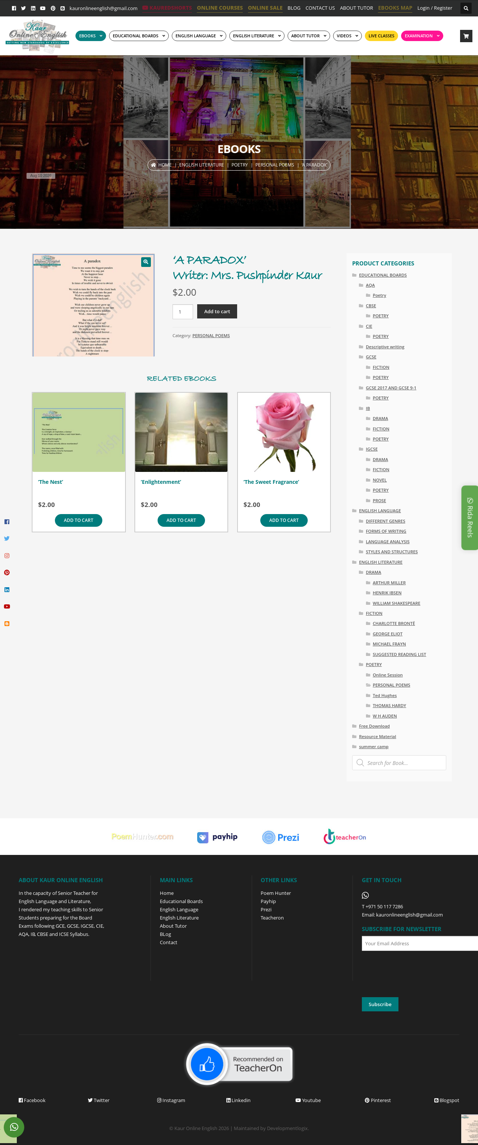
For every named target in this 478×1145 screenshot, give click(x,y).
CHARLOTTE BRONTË (394, 623)
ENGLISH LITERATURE (201, 165)
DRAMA (380, 418)
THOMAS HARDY (389, 705)
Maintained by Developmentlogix (271, 1128)
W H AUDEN (385, 716)
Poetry (379, 295)
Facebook (32, 1100)
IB (368, 408)
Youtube (308, 1100)
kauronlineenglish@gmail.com (103, 8)
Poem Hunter (276, 893)
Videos (344, 35)
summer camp (373, 746)
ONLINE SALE (265, 7)
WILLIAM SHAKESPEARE (396, 603)
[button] (146, 262)
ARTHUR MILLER (389, 582)
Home (165, 165)
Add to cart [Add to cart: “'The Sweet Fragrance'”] (284, 520)
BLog (165, 934)
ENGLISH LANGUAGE (196, 35)
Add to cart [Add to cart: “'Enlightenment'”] (181, 520)
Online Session (388, 675)
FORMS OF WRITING (386, 531)
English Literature (253, 35)
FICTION (381, 367)
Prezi (266, 909)
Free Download (374, 726)
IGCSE (372, 449)
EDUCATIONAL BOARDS (135, 35)
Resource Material (377, 736)
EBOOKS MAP (395, 7)
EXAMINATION (419, 35)
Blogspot (446, 1100)
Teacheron (272, 917)
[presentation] (418, 974)
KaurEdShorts (167, 7)
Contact (168, 942)
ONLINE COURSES (220, 7)
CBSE (371, 305)
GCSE (371, 357)
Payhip (268, 901)
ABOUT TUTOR (356, 7)
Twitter (98, 1100)
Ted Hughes (385, 695)
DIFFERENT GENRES (385, 521)
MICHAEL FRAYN (389, 644)
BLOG (294, 7)
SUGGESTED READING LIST (399, 654)
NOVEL (380, 480)
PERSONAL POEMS (274, 165)
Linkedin (238, 1100)
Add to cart (217, 311)
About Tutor (173, 925)
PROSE (379, 500)
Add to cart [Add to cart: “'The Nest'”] (78, 520)
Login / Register (435, 7)
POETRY (240, 165)
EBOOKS (87, 35)
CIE (369, 326)
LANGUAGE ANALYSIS (388, 541)
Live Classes (381, 35)
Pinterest (378, 1100)
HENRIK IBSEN (387, 592)
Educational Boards (181, 901)
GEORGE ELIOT (388, 634)
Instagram (171, 1100)
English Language (179, 909)
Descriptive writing (385, 346)
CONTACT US (320, 7)
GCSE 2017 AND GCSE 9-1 (391, 388)
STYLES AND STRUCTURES (392, 551)
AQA (370, 285)
